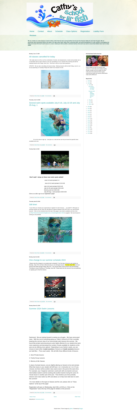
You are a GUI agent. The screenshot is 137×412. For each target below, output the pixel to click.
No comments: (48, 95)
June (90, 84)
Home (32, 31)
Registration (85, 31)
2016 (89, 121)
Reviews (33, 35)
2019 (89, 114)
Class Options (71, 31)
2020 (89, 112)
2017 (89, 118)
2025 (89, 81)
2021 (89, 110)
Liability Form (98, 31)
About (49, 31)
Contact (41, 31)
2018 (89, 116)
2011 (89, 131)
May (90, 100)
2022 (89, 108)
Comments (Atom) (40, 399)
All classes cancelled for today (42, 57)
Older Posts (77, 396)
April (90, 102)
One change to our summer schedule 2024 (47, 260)
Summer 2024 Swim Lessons (41, 309)
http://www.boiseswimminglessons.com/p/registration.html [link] (47, 213)
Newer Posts (33, 396)
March (90, 104)
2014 (89, 125)
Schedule (59, 31)
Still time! (33, 204)
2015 (89, 123)
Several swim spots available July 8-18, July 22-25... (92, 94)
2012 (89, 129)
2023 (89, 106)
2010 (89, 133)
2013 (89, 127)
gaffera (71, 408)
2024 (89, 83)
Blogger (81, 408)
